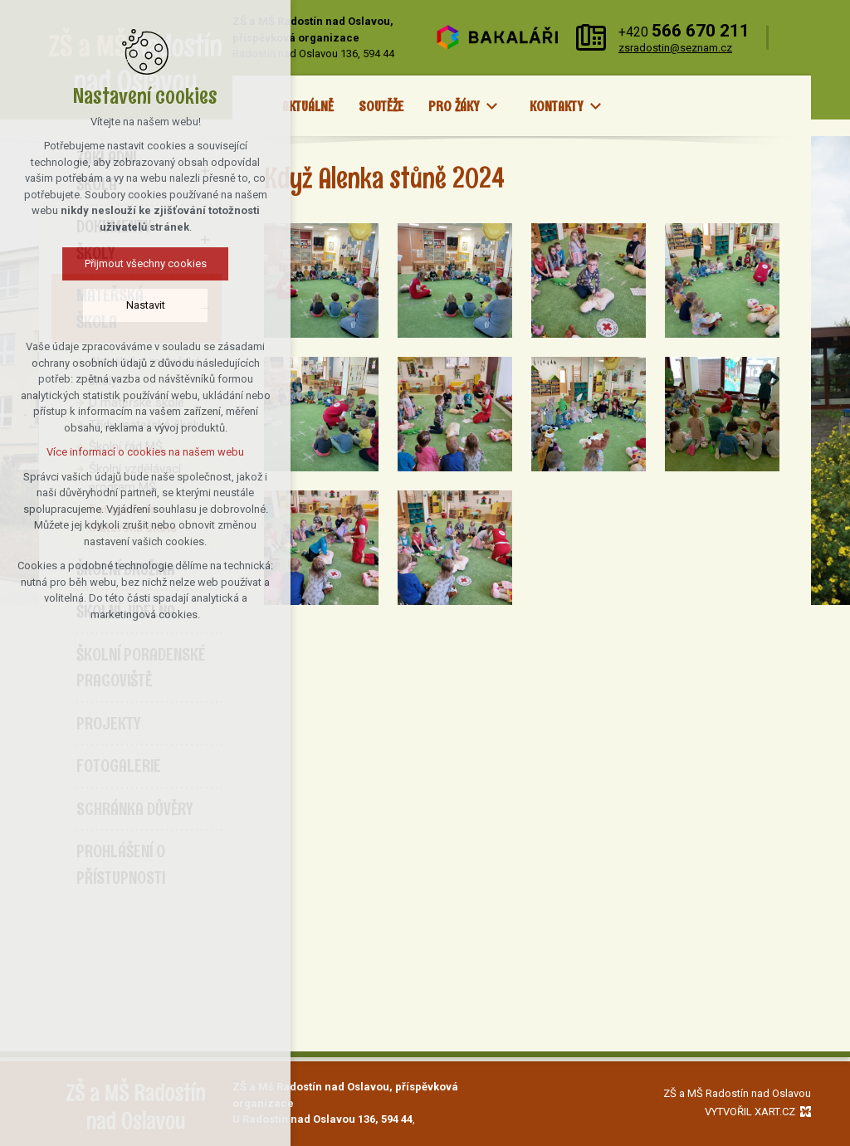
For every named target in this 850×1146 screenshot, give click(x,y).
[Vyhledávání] (794, 37)
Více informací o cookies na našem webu (138, 452)
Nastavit (139, 305)
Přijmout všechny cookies (139, 263)
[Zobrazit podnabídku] (492, 107)
